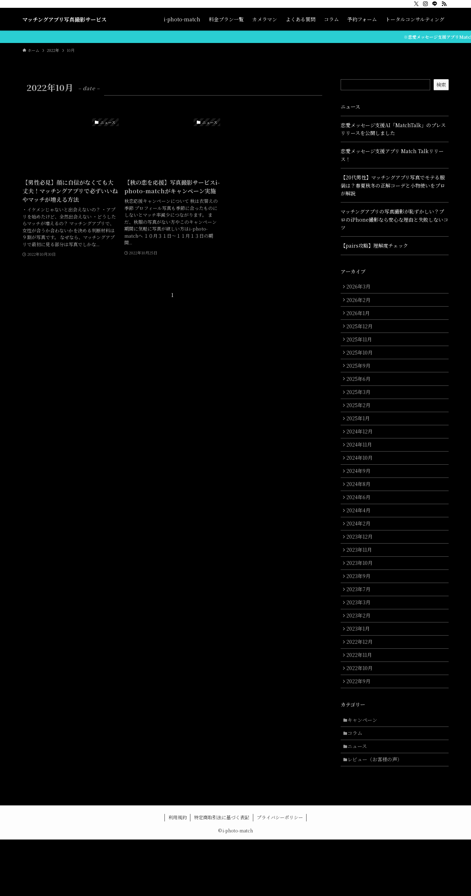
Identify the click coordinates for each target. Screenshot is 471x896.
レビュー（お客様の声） (377, 815)
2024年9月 (360, 494)
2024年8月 (360, 509)
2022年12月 (361, 686)
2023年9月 (360, 612)
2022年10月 (361, 715)
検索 (441, 84)
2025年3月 (360, 405)
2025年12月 (361, 331)
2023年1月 (360, 671)
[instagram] (425, 4)
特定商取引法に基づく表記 (221, 873)
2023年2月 (360, 656)
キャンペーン (364, 770)
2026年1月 (360, 316)
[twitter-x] (416, 4)
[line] (434, 4)
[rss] (444, 4)
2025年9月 (360, 375)
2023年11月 (361, 583)
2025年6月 (360, 390)
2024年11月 (361, 464)
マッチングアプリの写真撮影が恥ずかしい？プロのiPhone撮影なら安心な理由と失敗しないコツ (394, 219)
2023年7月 (360, 627)
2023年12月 (361, 568)
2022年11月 (361, 701)
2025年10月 (361, 361)
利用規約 (177, 873)
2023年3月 (360, 642)
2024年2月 (360, 553)
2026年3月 (360, 287)
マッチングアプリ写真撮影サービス (64, 19)
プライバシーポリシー (280, 873)
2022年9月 (360, 730)
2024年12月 (361, 449)
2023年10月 (361, 597)
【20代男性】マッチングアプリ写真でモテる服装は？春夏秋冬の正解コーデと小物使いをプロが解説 (393, 185)
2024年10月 (361, 479)
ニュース (359, 800)
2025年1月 (360, 435)
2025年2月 (360, 420)
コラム (357, 785)
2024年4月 (360, 538)
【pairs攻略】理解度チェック (374, 245)
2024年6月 (360, 523)
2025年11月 (361, 346)
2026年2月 (360, 302)
